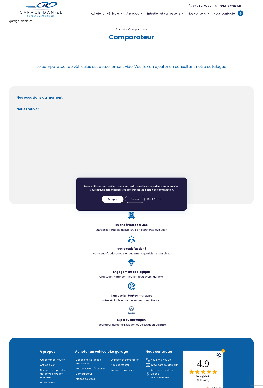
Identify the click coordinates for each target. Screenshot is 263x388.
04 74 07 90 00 (200, 6)
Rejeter (135, 199)
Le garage (119, 351)
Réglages (154, 199)
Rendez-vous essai (122, 370)
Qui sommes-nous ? (52, 360)
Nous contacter (224, 13)
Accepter (112, 199)
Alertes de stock (85, 379)
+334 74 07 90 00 (161, 360)
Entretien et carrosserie (165, 13)
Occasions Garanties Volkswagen (88, 361)
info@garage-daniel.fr (164, 365)
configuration (165, 190)
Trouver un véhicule (228, 6)
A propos (134, 13)
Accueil (121, 29)
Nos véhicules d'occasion (91, 368)
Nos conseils (199, 13)
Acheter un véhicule (107, 13)
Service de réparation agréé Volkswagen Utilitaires (53, 373)
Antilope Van (47, 365)
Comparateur (84, 373)
